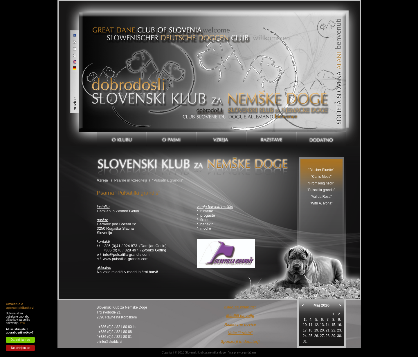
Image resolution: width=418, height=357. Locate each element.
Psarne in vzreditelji (130, 180)
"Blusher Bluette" (321, 170)
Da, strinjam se (20, 339)
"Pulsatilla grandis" (167, 180)
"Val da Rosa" (321, 197)
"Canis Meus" (321, 177)
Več (22, 323)
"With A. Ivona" (321, 203)
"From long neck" (321, 183)
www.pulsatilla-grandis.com (125, 259)
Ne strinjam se (20, 347)
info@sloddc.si (111, 342)
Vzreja (102, 180)
